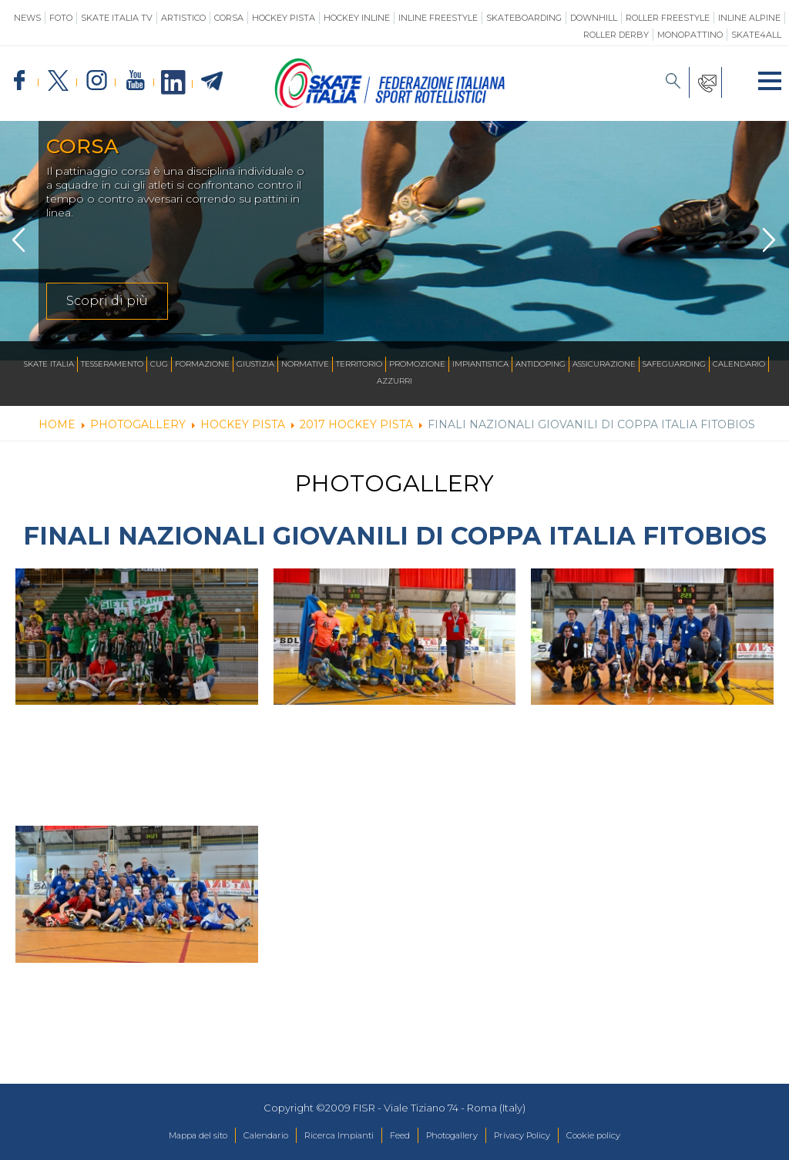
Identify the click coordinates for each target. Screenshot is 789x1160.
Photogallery (460, 1136)
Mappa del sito (163, 1136)
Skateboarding (524, 17)
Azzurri (394, 382)
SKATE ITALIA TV (117, 17)
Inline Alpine (749, 17)
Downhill (593, 17)
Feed (398, 1136)
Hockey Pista (283, 17)
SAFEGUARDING (674, 365)
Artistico (183, 17)
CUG (159, 365)
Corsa (228, 17)
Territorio (359, 365)
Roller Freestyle (668, 17)
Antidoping (540, 365)
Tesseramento (112, 365)
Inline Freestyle (438, 17)
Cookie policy (627, 1136)
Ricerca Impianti (328, 1136)
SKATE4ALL (756, 34)
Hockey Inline (357, 17)
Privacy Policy (543, 1136)
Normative (305, 365)
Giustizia (255, 365)
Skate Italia (49, 365)
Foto (60, 17)
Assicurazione (604, 365)
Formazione (202, 365)
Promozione (417, 365)
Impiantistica (480, 365)
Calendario (739, 365)
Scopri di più (107, 300)
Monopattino (690, 34)
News (27, 17)
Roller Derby (616, 34)
